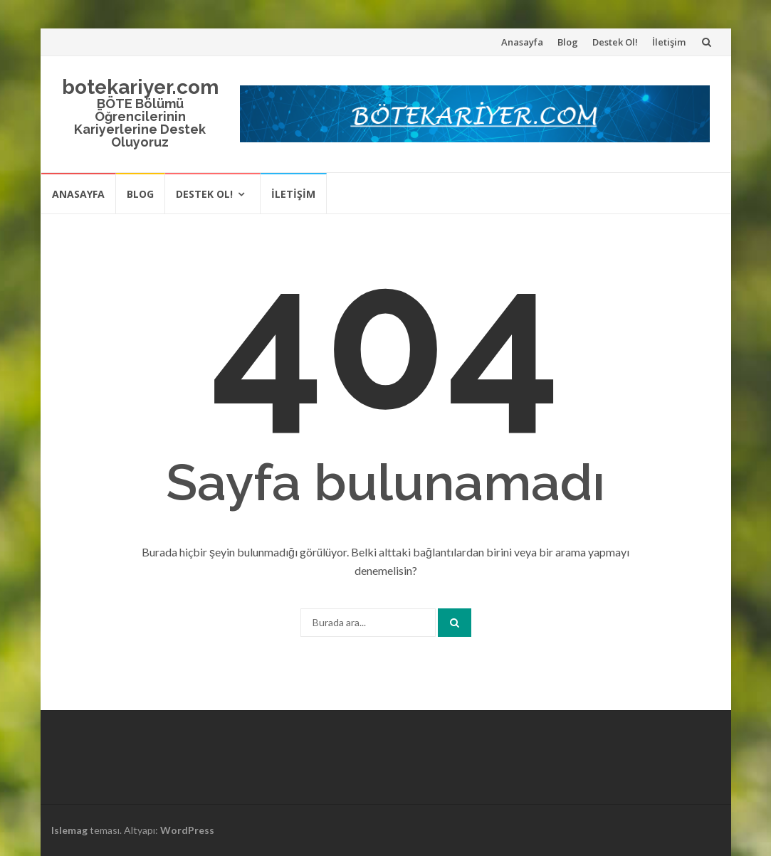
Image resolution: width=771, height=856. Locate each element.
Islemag (69, 830)
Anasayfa (522, 42)
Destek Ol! (615, 42)
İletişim (669, 42)
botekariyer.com (140, 87)
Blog (567, 42)
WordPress (187, 830)
